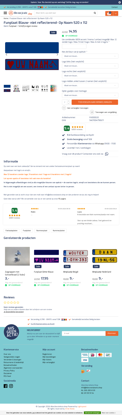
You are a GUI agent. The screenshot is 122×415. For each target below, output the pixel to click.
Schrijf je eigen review (28, 26)
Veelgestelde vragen (12, 357)
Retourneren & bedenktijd (14, 362)
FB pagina (62, 199)
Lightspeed (82, 406)
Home (6, 18)
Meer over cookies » (109, 413)
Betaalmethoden (10, 365)
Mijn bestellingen (49, 357)
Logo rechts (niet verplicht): (74, 71)
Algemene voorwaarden (13, 368)
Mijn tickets (47, 360)
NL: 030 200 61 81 (88, 390)
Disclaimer (8, 373)
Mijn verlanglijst (49, 362)
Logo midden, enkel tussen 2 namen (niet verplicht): (84, 81)
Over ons (7, 354)
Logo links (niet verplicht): (73, 61)
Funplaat (13, 26)
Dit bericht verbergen (92, 413)
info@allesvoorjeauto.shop (91, 388)
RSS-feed (7, 376)
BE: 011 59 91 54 (87, 393)
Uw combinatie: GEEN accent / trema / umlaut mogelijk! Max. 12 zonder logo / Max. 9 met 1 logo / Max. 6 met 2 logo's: (89, 40)
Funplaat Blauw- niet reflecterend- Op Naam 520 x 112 (31, 18)
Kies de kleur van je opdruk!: (74, 52)
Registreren (47, 354)
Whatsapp (99, 143)
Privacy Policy (9, 371)
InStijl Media (69, 409)
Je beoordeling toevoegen (14, 312)
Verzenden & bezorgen (12, 360)
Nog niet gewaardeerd (13, 282)
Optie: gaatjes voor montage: (74, 91)
